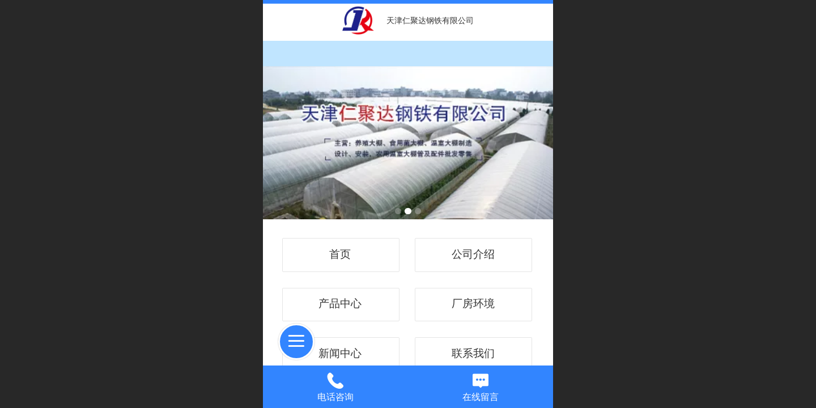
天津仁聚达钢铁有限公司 (430, 20)
